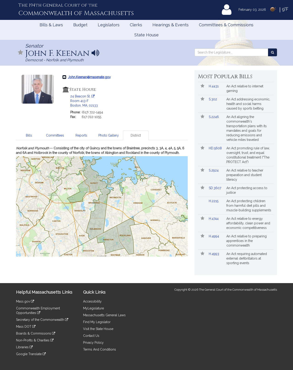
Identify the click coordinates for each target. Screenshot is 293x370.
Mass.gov (25, 301)
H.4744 (214, 218)
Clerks (136, 24)
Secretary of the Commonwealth (42, 320)
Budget (80, 24)
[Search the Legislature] (272, 52)
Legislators (108, 24)
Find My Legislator (97, 322)
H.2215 (214, 201)
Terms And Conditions (99, 349)
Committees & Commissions (226, 24)
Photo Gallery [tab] (108, 135)
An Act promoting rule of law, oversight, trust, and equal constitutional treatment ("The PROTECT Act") (248, 155)
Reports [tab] (81, 135)
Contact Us (91, 336)
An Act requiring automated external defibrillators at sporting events (246, 258)
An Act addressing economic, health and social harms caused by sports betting (248, 103)
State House (146, 34)
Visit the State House (98, 329)
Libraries (24, 347)
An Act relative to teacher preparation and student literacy (244, 175)
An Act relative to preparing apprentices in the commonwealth (246, 240)
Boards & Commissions (35, 333)
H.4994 (214, 236)
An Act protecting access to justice (246, 190)
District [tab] (136, 135)
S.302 (213, 99)
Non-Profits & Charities (35, 340)
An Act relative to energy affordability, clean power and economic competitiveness (248, 223)
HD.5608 (216, 148)
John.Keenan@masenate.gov (89, 77)
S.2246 (214, 117)
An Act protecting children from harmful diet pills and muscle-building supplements (248, 205)
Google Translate (31, 354)
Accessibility (92, 301)
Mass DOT (25, 326)
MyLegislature (93, 308)
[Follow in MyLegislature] (20, 53)
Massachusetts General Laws (104, 315)
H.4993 (214, 254)
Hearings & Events (170, 24)
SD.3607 (215, 188)
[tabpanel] (102, 201)
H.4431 (214, 86)
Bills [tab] (29, 135)
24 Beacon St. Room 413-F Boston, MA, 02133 (84, 100)
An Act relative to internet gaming (244, 88)
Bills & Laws (51, 24)
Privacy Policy (93, 342)
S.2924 (214, 170)
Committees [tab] (55, 135)
